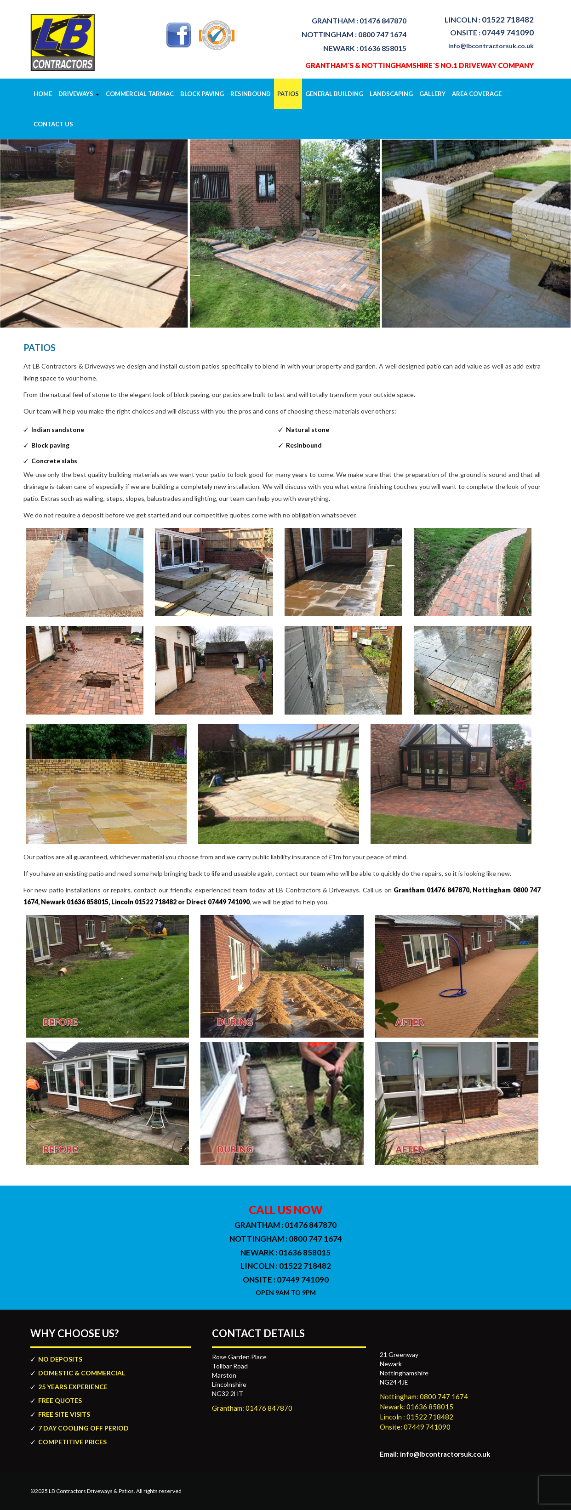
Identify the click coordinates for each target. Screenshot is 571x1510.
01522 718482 (489, 19)
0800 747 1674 (354, 34)
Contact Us (53, 124)
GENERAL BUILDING (334, 93)
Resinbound (250, 93)
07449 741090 (492, 32)
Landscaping (391, 93)
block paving (202, 93)
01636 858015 (364, 48)
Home (43, 93)
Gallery (432, 93)
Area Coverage (477, 93)
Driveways (78, 93)
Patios (288, 93)
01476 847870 (359, 20)
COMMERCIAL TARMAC (140, 93)
